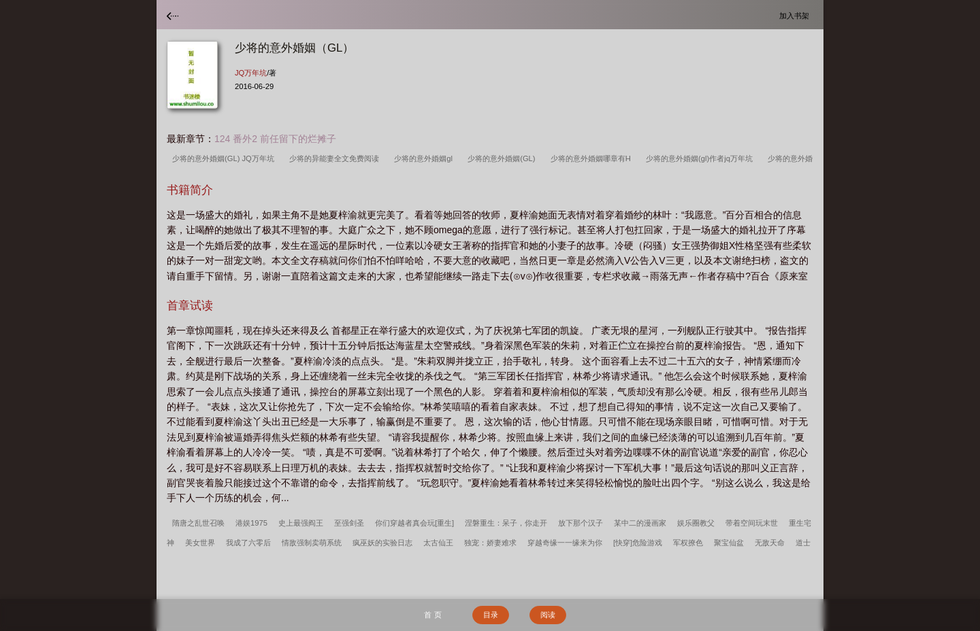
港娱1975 (251, 523)
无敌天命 (770, 543)
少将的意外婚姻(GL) (504, 158)
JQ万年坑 (251, 73)
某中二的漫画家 (640, 523)
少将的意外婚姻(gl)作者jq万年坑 (701, 158)
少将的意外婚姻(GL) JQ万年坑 (225, 158)
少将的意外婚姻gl (425, 158)
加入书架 (796, 15)
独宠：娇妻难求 (490, 543)
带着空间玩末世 (751, 523)
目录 (490, 615)
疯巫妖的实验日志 (382, 543)
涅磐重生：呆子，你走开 (506, 523)
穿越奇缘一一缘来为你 (564, 543)
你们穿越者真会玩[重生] (414, 523)
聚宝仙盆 (729, 543)
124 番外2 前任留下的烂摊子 (275, 138)
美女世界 (200, 543)
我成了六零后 (248, 543)
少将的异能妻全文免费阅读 (336, 158)
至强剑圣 (349, 523)
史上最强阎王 (300, 523)
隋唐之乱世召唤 (198, 523)
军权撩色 (688, 543)
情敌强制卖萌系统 (312, 543)
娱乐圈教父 (696, 523)
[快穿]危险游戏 (637, 543)
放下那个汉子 (580, 523)
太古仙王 (438, 543)
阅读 (547, 615)
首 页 (432, 615)
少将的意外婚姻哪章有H (593, 158)
